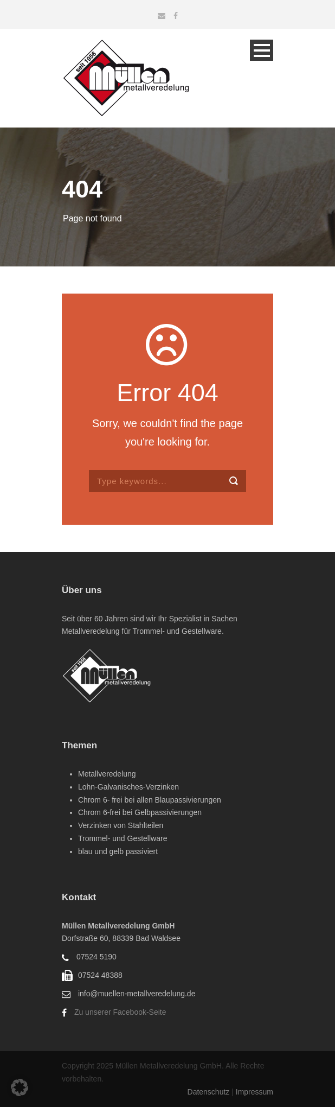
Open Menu (261, 50)
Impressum (254, 1091)
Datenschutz (210, 1091)
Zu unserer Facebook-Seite (120, 1012)
